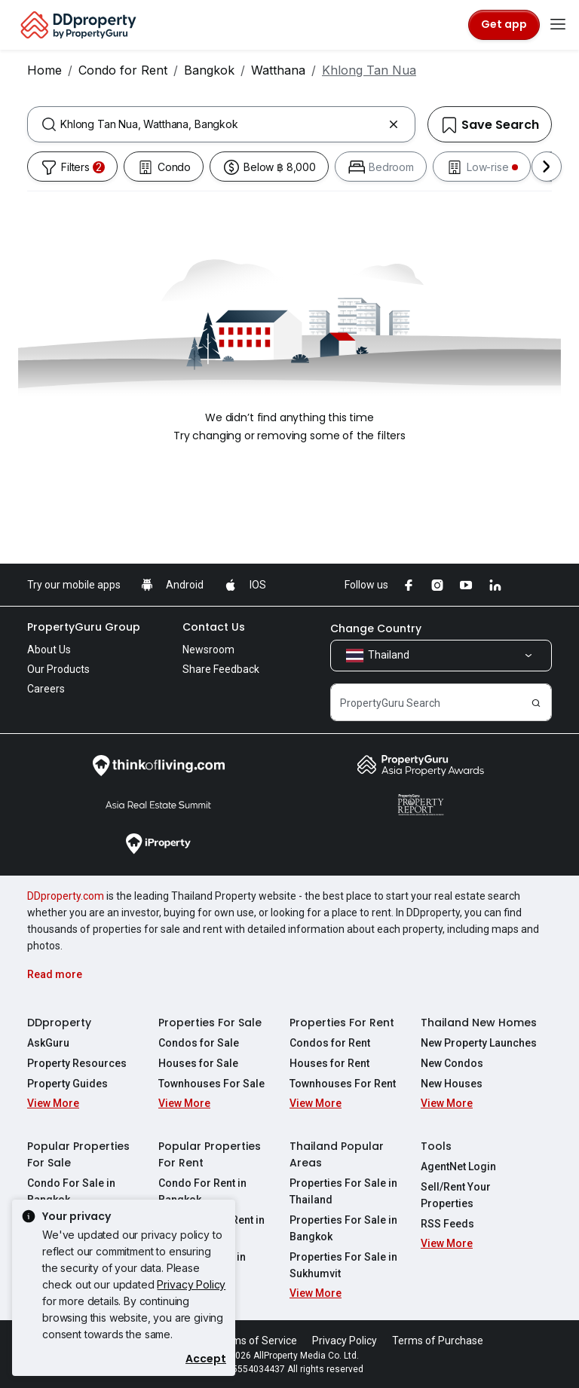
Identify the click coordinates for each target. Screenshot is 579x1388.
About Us (49, 650)
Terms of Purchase (437, 1340)
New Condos (452, 1063)
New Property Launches (479, 1043)
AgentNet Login (458, 1166)
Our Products (58, 669)
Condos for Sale (198, 1043)
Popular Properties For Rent (209, 1154)
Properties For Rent (342, 1022)
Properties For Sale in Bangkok (343, 1228)
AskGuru (48, 1043)
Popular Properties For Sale (78, 1154)
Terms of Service (256, 1340)
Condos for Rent (330, 1043)
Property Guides (67, 1084)
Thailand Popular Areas (337, 1154)
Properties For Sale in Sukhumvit (343, 1265)
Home (44, 70)
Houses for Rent (329, 1063)
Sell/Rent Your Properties (456, 1195)
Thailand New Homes (479, 1022)
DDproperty (59, 1022)
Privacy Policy (191, 1284)
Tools (436, 1146)
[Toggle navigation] (558, 25)
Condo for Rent (122, 70)
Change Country (375, 628)
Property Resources (77, 1063)
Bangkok (209, 70)
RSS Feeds (447, 1224)
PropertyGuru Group (83, 626)
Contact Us (213, 626)
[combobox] (221, 124)
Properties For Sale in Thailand (343, 1191)
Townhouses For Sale (211, 1084)
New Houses (451, 1084)
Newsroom (208, 650)
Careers (46, 689)
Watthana (278, 70)
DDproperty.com (65, 896)
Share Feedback (220, 669)
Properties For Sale (210, 1022)
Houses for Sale (198, 1063)
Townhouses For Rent (343, 1084)
